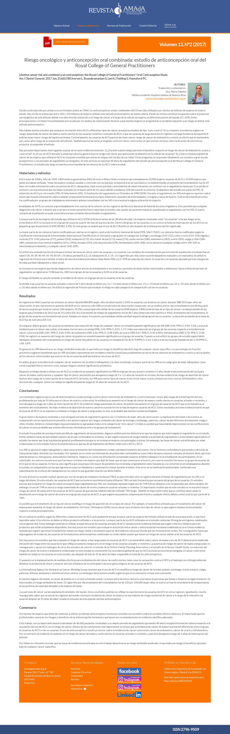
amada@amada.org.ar (35, 668)
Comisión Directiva (81, 672)
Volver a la (170, 25)
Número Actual (61, 25)
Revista (75, 679)
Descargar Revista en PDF (70, 42)
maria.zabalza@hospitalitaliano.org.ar (166, 98)
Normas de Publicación (119, 25)
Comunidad (77, 675)
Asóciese (75, 668)
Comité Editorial (148, 25)
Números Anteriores (88, 25)
